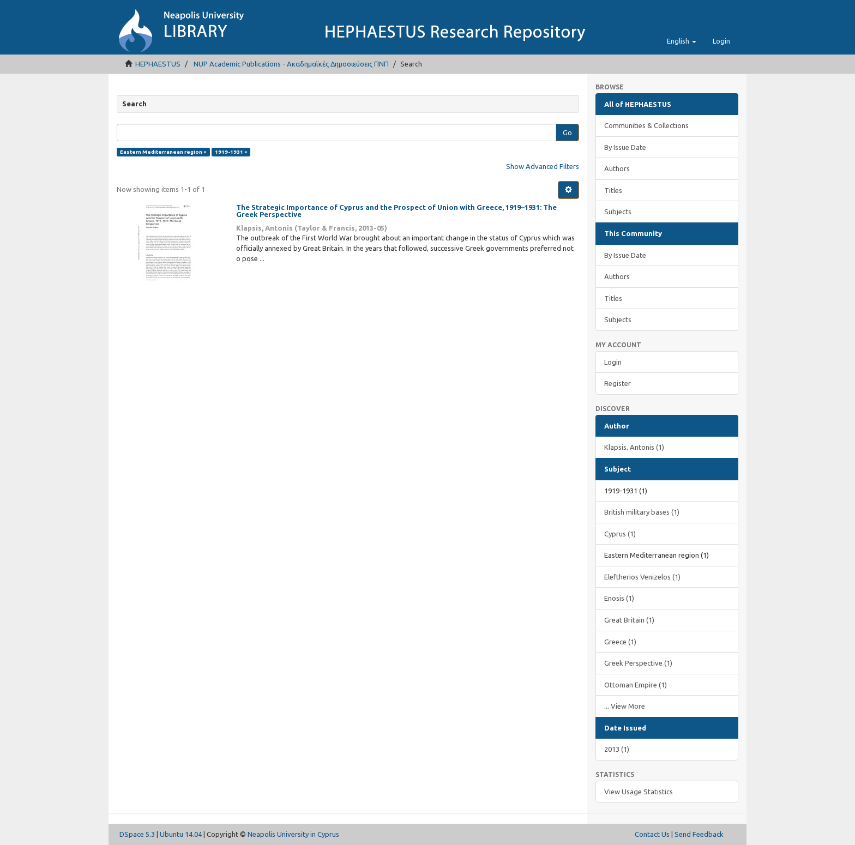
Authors (617, 168)
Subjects (617, 211)
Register (617, 383)
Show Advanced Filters (542, 166)
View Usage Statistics (638, 791)
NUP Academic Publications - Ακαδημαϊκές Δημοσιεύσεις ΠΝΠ (291, 64)
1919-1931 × (231, 152)
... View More (624, 706)
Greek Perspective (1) (638, 663)
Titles (613, 190)
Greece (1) (620, 641)
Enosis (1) (619, 598)
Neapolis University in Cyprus (293, 834)
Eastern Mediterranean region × (163, 152)
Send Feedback (699, 834)
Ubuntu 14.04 (181, 834)
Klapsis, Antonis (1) (634, 447)
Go (567, 132)
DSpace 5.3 (137, 834)
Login (613, 362)
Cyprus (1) (620, 534)
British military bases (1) (641, 512)
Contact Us (652, 834)
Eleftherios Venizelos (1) (642, 577)
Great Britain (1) (629, 620)
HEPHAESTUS (157, 64)
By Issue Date (625, 147)
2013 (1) (616, 749)
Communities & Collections (646, 125)
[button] (682, 41)
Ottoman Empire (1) (635, 685)
